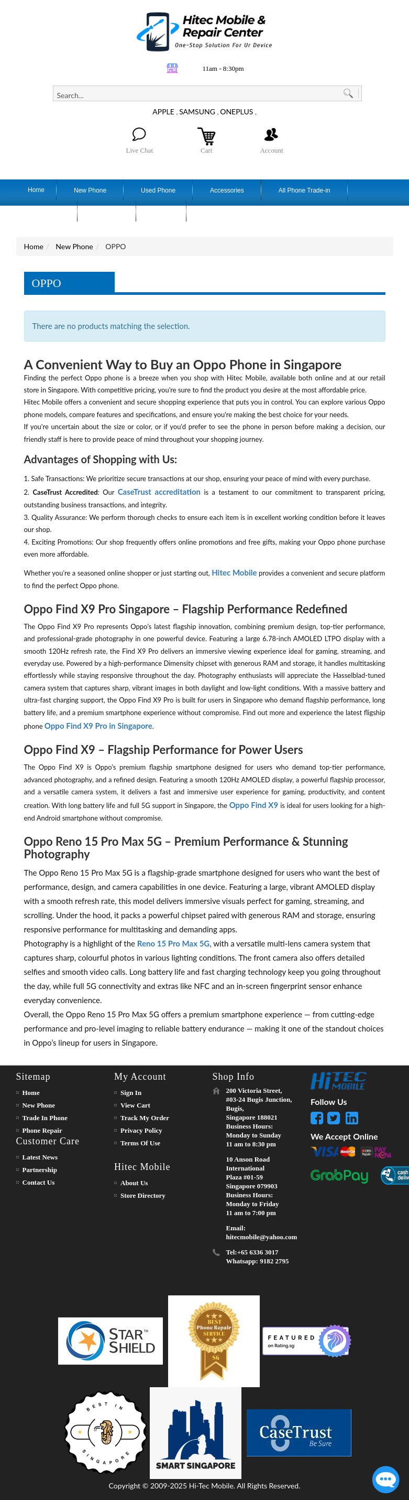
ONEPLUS (236, 111)
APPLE (163, 111)
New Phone (74, 246)
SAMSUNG (197, 111)
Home (33, 246)
